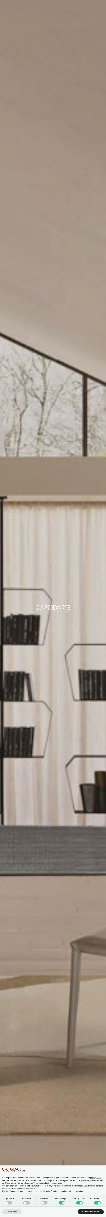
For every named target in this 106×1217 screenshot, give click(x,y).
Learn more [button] (12, 1212)
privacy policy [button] (96, 1178)
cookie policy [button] (57, 1183)
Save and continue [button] (90, 1212)
